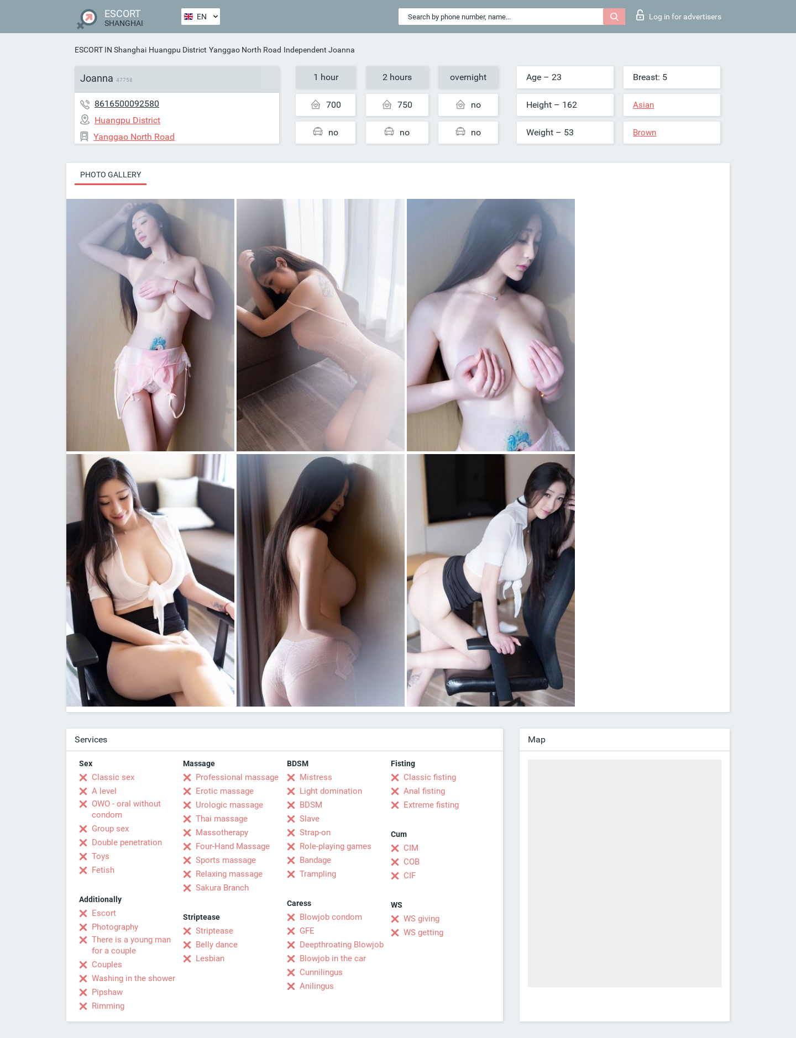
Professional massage (237, 777)
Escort (104, 913)
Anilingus (317, 986)
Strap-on (315, 832)
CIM (411, 848)
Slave (310, 819)
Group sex (110, 829)
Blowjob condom (331, 917)
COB (412, 862)
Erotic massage (225, 791)
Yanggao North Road (245, 49)
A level (104, 791)
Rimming (108, 1006)
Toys (100, 856)
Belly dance (217, 945)
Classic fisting (430, 777)
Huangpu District (178, 49)
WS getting (423, 932)
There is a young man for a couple (131, 945)
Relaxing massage (229, 874)
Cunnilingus (321, 972)
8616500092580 (127, 103)
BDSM (311, 805)
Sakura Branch (222, 888)
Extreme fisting (431, 805)
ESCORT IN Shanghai (110, 49)
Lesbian (210, 958)
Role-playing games (335, 846)
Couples (107, 964)
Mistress (316, 777)
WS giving (421, 919)
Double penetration (127, 842)
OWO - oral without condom (126, 809)
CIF (410, 876)
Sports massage (226, 860)
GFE (307, 931)
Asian (643, 105)
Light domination (331, 791)
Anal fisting (424, 791)
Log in (678, 15)
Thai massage (222, 819)
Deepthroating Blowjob (342, 945)
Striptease (214, 931)
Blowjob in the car (333, 958)
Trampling (318, 874)
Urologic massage (229, 805)
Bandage (315, 860)
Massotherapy (222, 832)
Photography (115, 927)
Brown (644, 133)
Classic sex (113, 777)
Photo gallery (110, 174)
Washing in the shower (133, 978)
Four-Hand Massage (233, 846)
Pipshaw (107, 992)
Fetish (103, 870)
